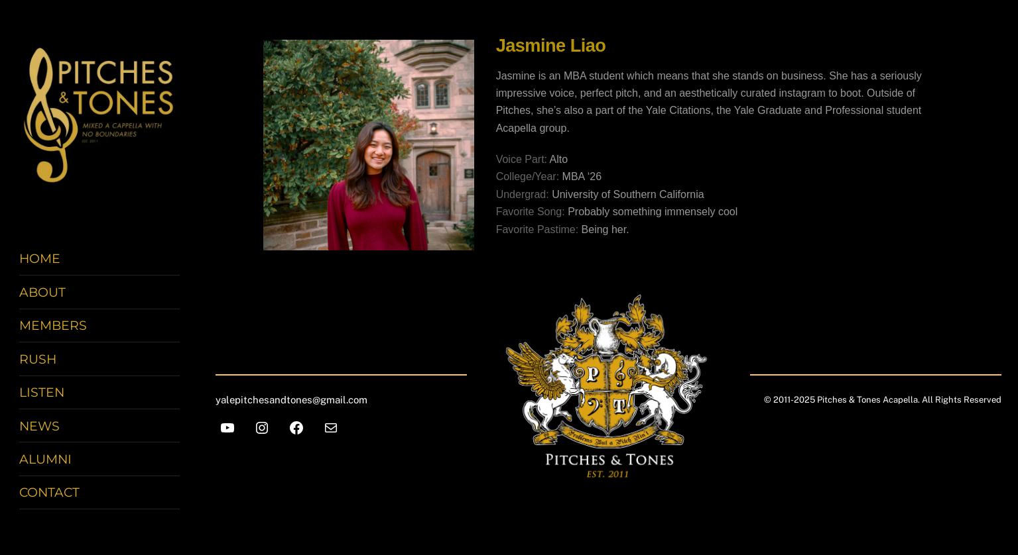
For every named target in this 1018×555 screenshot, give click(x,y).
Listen (41, 393)
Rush (37, 360)
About (42, 293)
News (39, 426)
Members (53, 326)
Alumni (45, 460)
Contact (49, 493)
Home (39, 260)
